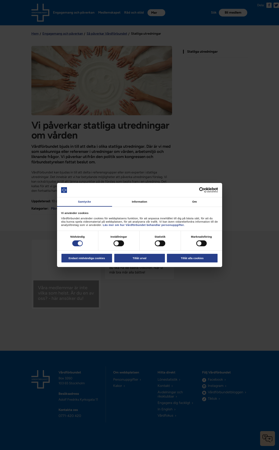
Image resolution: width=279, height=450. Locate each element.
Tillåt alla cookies (192, 258)
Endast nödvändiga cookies (87, 258)
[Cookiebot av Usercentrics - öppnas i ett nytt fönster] (202, 190)
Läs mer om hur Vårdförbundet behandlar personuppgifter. (144, 224)
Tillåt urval (139, 258)
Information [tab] (139, 201)
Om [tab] (194, 201)
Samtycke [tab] (84, 201)
